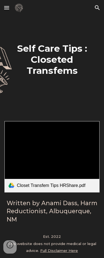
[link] (52, 156)
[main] (52, 59)
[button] (6, 7)
